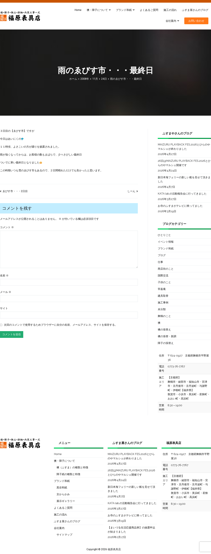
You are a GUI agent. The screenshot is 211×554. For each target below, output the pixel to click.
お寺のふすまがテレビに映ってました (180, 205)
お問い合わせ (196, 20)
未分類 (162, 309)
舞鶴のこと (164, 316)
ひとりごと (164, 235)
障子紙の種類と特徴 (68, 474)
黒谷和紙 (62, 487)
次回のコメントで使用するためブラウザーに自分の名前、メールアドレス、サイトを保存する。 (60, 324)
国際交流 (163, 275)
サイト (4, 308)
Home (78, 10)
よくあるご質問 (149, 10)
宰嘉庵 (162, 289)
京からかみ (63, 494)
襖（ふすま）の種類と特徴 (72, 467)
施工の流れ (170, 10)
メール (5, 292)
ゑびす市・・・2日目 (15, 191)
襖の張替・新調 (167, 336)
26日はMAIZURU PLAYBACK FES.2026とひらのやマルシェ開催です (184, 163)
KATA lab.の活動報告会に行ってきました (182, 193)
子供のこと (164, 282)
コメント (7, 227)
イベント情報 (166, 241)
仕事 (160, 262)
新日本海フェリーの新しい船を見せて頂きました (184, 179)
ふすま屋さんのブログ (195, 10)
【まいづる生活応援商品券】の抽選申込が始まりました (131, 529)
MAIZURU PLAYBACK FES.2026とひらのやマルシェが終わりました (184, 146)
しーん (131, 191)
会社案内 (171, 20)
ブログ (162, 255)
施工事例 (163, 302)
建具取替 (163, 295)
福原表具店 (114, 549)
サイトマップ (64, 534)
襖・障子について (97, 10)
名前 (4, 275)
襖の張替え (164, 329)
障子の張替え (166, 343)
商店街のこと (166, 268)
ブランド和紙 (124, 10)
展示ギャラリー (66, 501)
